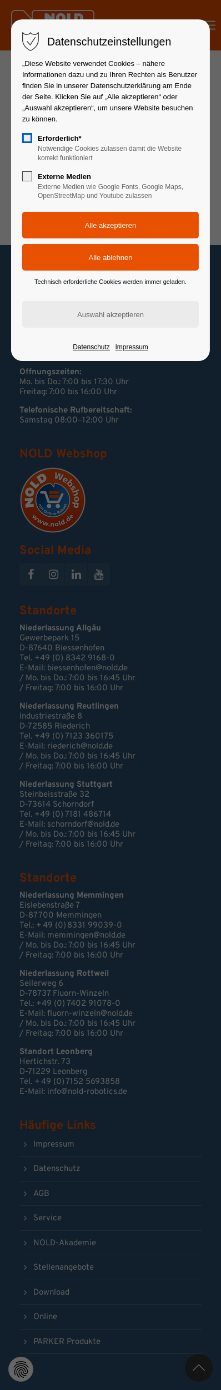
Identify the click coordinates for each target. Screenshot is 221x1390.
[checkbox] (27, 138)
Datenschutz (91, 347)
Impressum (131, 347)
